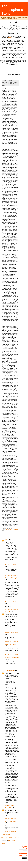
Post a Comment (6, 834)
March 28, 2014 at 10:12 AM (11, 575)
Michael (7, 612)
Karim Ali (8, 808)
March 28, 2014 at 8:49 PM (11, 630)
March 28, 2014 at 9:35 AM (11, 562)
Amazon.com (11, 37)
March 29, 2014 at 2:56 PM (11, 641)
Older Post (16, 837)
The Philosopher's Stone (12, 9)
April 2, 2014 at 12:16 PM (11, 805)
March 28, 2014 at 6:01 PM (11, 599)
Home (10, 837)
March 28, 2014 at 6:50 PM (11, 609)
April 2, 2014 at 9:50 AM (10, 668)
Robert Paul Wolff (10, 564)
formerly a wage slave (12, 657)
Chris (6, 539)
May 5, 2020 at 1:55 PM (10, 818)
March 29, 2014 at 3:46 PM (11, 654)
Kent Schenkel (9, 670)
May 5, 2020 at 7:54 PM (10, 831)
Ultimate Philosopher (11, 578)
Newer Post (4, 837)
